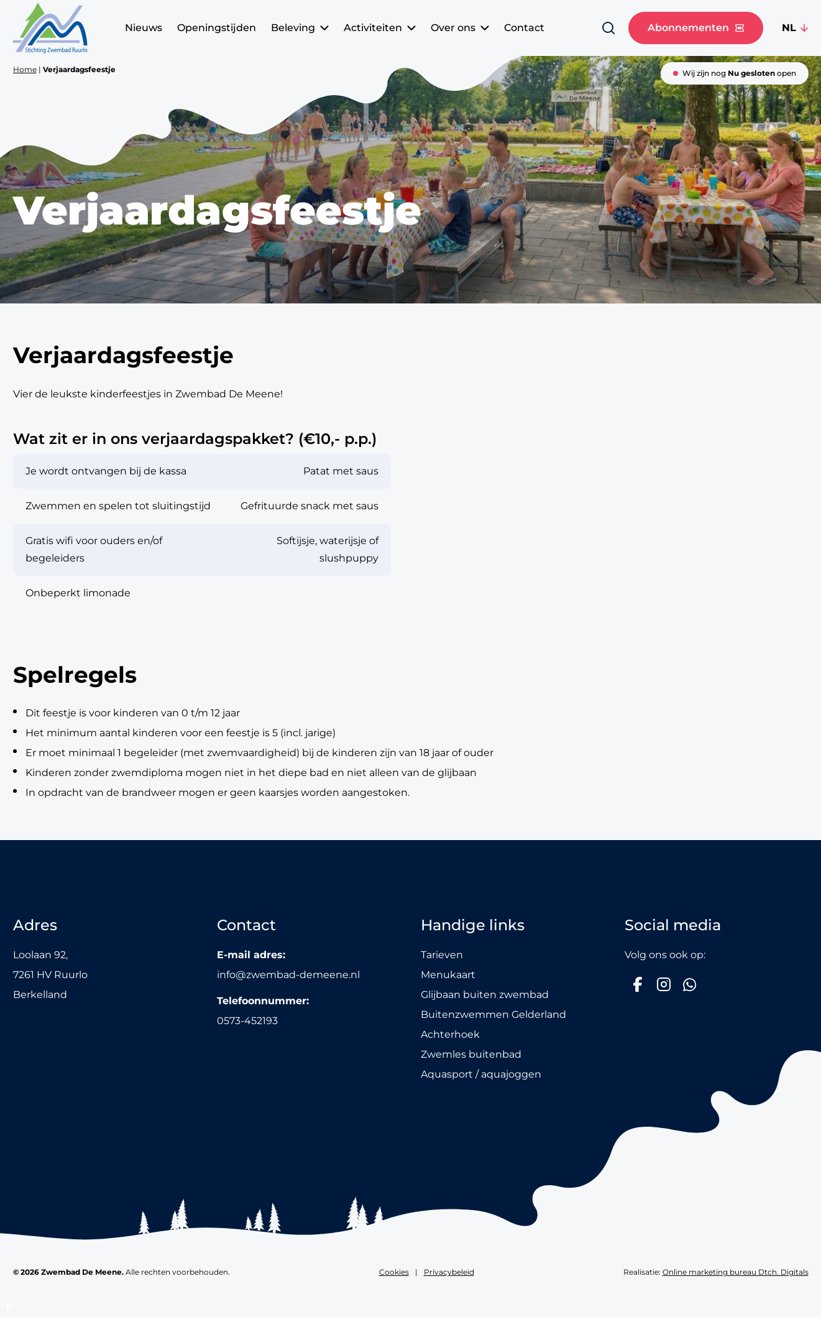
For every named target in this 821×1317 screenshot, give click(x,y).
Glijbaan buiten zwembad (485, 994)
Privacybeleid (449, 1272)
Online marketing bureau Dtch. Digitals (736, 1272)
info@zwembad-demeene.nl (288, 975)
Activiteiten (380, 28)
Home (25, 69)
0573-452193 (247, 1021)
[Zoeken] (608, 28)
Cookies (394, 1272)
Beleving (300, 28)
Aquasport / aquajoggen (481, 1074)
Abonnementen (696, 28)
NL (789, 28)
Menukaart (448, 975)
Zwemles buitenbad (471, 1054)
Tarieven (442, 955)
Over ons (460, 28)
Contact (524, 28)
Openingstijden (216, 28)
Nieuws (143, 28)
